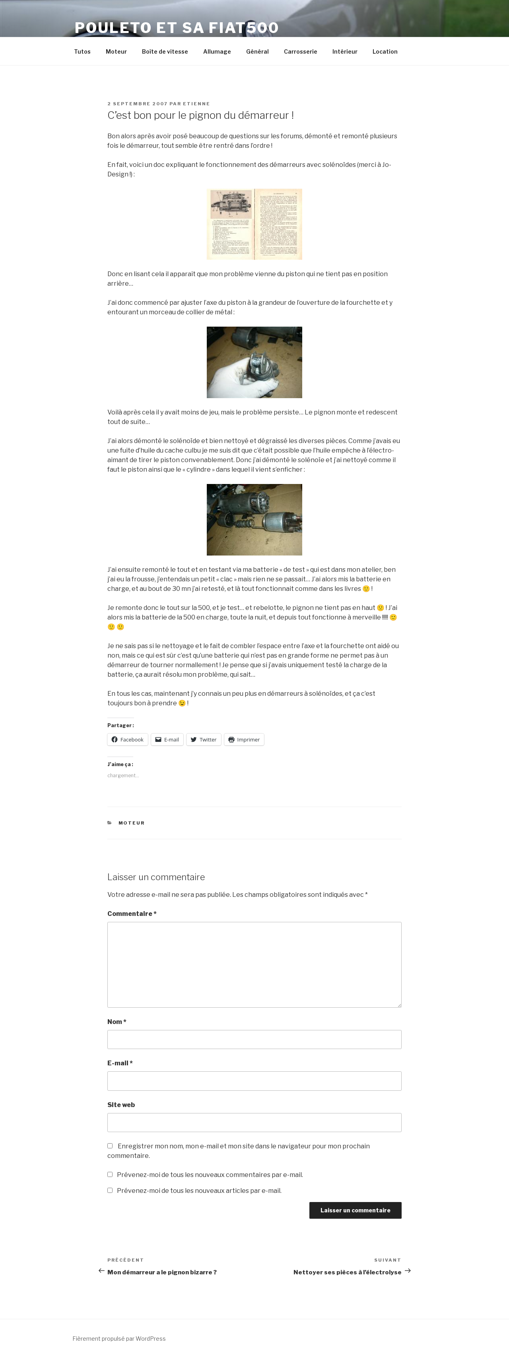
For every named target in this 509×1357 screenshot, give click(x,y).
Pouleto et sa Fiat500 (177, 28)
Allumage (217, 51)
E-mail (120, 1063)
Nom (116, 1022)
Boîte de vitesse (165, 51)
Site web (121, 1105)
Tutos (82, 51)
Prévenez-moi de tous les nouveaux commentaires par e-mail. (210, 1175)
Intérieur (344, 51)
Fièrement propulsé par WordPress (119, 1338)
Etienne (196, 103)
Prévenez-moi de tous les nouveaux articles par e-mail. (199, 1190)
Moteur (116, 51)
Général (257, 51)
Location (385, 51)
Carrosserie (300, 51)
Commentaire (132, 914)
